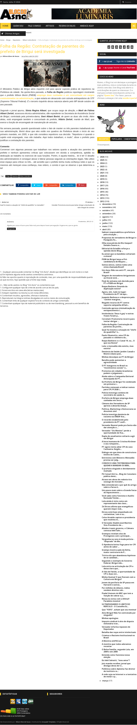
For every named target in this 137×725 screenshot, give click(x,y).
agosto (106, 217)
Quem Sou (18, 26)
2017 (102, 185)
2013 (102, 198)
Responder (11, 229)
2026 (102, 157)
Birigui (8, 40)
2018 (102, 182)
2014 (102, 195)
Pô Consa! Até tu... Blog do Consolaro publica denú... (119, 475)
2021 (102, 173)
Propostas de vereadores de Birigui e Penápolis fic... (119, 239)
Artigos (50, 26)
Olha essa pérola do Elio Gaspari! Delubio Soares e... (117, 244)
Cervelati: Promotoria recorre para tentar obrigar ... (118, 320)
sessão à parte (129, 98)
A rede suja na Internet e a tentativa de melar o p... (119, 675)
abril (104, 229)
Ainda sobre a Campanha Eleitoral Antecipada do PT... (118, 377)
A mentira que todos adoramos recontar (116, 645)
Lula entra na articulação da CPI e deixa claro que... (117, 567)
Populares (117, 139)
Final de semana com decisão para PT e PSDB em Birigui (119, 282)
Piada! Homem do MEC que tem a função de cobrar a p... (117, 594)
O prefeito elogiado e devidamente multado (118, 470)
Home (5, 26)
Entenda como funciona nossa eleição (116, 656)
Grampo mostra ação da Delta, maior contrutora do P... (119, 551)
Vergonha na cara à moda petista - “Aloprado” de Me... (118, 540)
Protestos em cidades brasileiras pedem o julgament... (117, 372)
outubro (106, 210)
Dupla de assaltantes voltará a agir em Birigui (118, 437)
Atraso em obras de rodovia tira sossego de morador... (117, 480)
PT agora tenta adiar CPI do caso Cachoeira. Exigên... (117, 448)
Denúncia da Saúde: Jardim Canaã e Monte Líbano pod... (118, 353)
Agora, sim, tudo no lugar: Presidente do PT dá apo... (115, 293)
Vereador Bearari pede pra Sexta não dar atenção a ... (119, 426)
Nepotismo (16, 40)
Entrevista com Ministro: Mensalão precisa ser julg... (118, 459)
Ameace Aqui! (87, 26)
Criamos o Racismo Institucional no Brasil (118, 636)
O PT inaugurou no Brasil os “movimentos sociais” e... (115, 367)
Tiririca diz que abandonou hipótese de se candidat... (119, 556)
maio (105, 226)
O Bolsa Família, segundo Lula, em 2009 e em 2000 (118, 650)
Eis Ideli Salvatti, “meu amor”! (116, 660)
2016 (102, 189)
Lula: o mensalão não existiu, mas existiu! (118, 347)
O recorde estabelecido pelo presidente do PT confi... (115, 421)
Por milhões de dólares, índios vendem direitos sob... (116, 589)
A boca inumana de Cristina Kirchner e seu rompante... (119, 442)
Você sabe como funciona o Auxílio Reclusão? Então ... (118, 497)
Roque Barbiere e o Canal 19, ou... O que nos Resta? (118, 342)
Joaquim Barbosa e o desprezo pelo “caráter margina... (118, 298)
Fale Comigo (34, 26)
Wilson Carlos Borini (29, 40)
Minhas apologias (110, 618)
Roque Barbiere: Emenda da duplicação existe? (115, 287)
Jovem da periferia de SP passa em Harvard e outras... (118, 583)
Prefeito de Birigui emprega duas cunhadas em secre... (117, 399)
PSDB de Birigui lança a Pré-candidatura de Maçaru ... (115, 260)
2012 (102, 201)
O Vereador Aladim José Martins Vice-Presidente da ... (119, 524)
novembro (107, 207)
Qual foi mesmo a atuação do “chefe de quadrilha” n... (119, 331)
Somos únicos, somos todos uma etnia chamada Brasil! (117, 266)
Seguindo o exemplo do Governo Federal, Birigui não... (117, 562)
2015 (102, 192)
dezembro (107, 204)
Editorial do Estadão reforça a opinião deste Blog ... (116, 249)
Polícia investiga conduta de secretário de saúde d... (115, 394)
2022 (102, 170)
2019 (102, 179)
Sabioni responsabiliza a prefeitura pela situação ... (118, 233)
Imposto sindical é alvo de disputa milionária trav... (118, 622)
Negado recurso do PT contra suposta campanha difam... (115, 304)
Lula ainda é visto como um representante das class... (115, 502)
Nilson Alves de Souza (23, 722)
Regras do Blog (67, 26)
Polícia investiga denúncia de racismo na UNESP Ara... (115, 415)
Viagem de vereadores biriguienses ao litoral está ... (118, 276)
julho (105, 220)
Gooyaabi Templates (49, 722)
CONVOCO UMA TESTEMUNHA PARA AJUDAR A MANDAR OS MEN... (118, 464)
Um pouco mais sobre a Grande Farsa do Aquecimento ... (119, 491)
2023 (102, 166)
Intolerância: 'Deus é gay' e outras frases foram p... (118, 315)
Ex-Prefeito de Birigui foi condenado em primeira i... (119, 383)
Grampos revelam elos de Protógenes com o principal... (116, 535)
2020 (102, 176)
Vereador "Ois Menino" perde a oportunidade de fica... (116, 432)
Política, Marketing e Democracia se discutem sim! (119, 410)
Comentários (130, 139)
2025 (102, 160)
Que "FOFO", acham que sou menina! (119, 610)
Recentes (104, 139)
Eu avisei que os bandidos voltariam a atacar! (118, 255)
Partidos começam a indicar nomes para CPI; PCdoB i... (118, 388)
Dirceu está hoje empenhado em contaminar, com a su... (117, 513)
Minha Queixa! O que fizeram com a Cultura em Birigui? (118, 578)
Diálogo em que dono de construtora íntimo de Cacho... (119, 453)
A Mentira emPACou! (111, 641)
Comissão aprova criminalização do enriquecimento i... (118, 309)
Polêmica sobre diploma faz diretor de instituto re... (118, 670)
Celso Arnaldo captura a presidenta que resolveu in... (118, 518)
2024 (102, 163)
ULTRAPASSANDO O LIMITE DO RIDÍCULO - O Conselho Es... (116, 605)
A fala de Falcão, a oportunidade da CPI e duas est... (118, 573)
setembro (107, 214)
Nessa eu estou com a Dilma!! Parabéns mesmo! (116, 600)
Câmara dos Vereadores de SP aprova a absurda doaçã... (119, 404)
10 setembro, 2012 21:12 (84, 222)
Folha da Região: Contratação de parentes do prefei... (117, 325)
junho (105, 223)
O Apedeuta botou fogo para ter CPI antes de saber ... (119, 545)
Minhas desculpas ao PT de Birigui (118, 357)
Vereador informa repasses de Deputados (116, 628)
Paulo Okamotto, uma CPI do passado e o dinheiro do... (115, 336)
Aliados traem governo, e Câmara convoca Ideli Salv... (118, 529)
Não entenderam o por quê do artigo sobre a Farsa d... (119, 486)
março (105, 681)
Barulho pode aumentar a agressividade (114, 361)
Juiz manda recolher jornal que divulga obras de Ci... (116, 664)
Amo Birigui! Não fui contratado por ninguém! (119, 614)
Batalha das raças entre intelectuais (119, 632)
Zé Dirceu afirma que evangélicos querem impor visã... (117, 507)
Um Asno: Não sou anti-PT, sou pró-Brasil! (118, 271)
